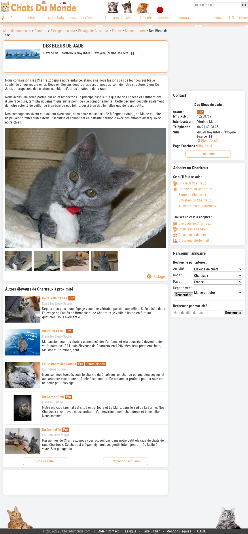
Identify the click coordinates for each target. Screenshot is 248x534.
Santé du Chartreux (189, 195)
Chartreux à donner (189, 235)
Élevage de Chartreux (93, 31)
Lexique (130, 531)
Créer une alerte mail (191, 240)
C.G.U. (201, 531)
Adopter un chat (22, 17)
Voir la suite (45, 461)
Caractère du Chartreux (192, 189)
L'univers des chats (119, 17)
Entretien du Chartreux (192, 200)
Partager (156, 276)
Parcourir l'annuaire (126, 461)
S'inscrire (220, 17)
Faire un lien (151, 531)
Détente (146, 17)
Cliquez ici (204, 146)
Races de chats (52, 17)
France (117, 31)
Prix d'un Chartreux (189, 183)
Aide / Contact (108, 531)
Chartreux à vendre (189, 229)
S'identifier (240, 17)
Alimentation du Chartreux (194, 206)
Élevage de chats (63, 31)
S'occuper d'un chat (84, 17)
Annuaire (186, 17)
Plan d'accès (210, 141)
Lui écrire (208, 154)
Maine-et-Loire (135, 31)
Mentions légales (179, 531)
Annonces (165, 17)
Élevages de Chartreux (192, 223)
